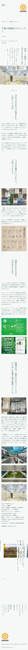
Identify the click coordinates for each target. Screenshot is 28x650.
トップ (25, 606)
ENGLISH (16, 644)
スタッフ (17, 607)
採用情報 (10, 606)
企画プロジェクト (14, 22)
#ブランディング (5, 40)
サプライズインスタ (3, 609)
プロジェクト (5, 22)
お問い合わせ (9, 608)
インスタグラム (5, 608)
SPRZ (12, 644)
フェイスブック (7, 608)
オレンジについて (19, 610)
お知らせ (14, 607)
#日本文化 (3, 42)
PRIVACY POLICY (5, 644)
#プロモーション (14, 40)
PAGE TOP (22, 644)
